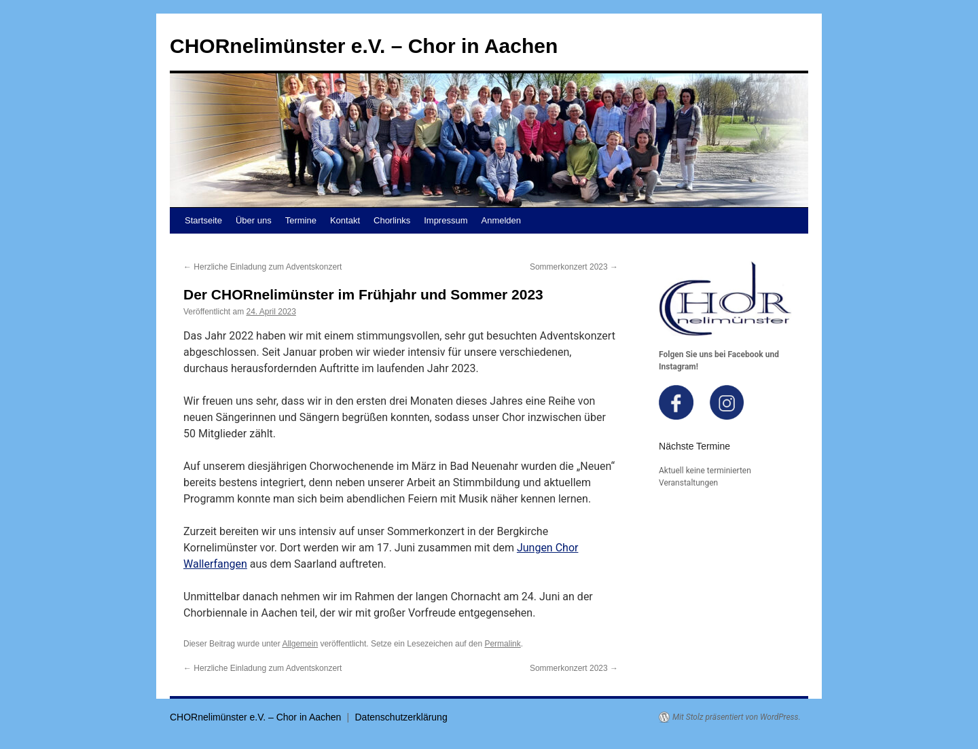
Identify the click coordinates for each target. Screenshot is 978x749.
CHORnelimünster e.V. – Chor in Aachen (364, 46)
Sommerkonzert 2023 (574, 267)
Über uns (254, 220)
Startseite (203, 220)
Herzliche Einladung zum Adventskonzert (262, 267)
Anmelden (502, 220)
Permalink (502, 643)
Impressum (445, 220)
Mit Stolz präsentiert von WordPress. (736, 717)
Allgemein (300, 643)
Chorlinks (392, 220)
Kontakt (345, 220)
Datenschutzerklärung (401, 717)
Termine (300, 220)
